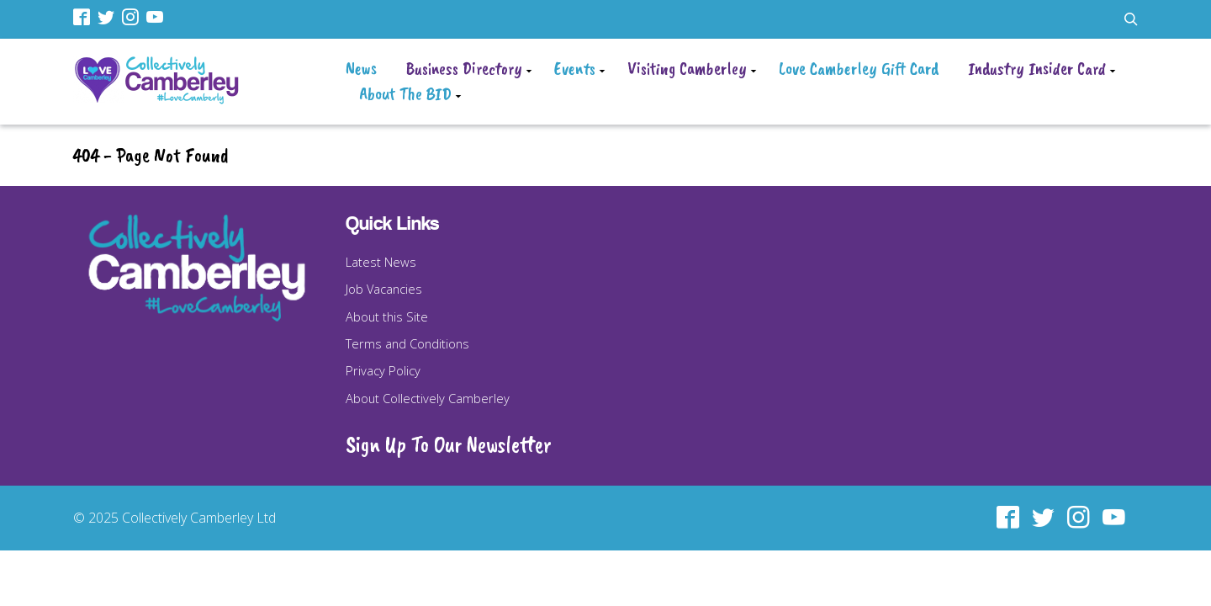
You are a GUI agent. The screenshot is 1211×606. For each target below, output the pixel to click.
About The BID (405, 93)
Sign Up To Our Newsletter (449, 444)
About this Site (387, 316)
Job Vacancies (384, 288)
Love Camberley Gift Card (859, 68)
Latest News (381, 261)
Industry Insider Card (1037, 68)
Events (574, 68)
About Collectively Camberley (428, 398)
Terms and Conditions (407, 343)
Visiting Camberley (687, 68)
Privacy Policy (383, 370)
